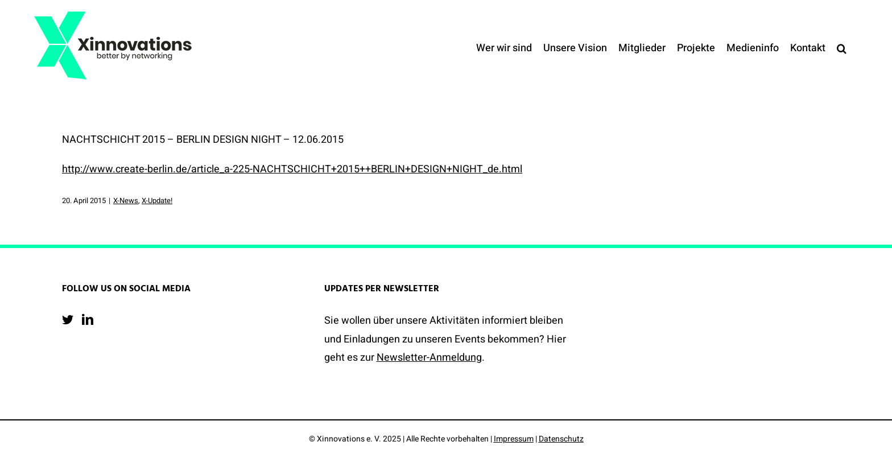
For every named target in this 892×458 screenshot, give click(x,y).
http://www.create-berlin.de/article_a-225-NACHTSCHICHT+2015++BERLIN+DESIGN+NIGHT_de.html (292, 169)
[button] (841, 48)
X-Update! (157, 200)
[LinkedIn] (87, 319)
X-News (125, 200)
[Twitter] (67, 319)
